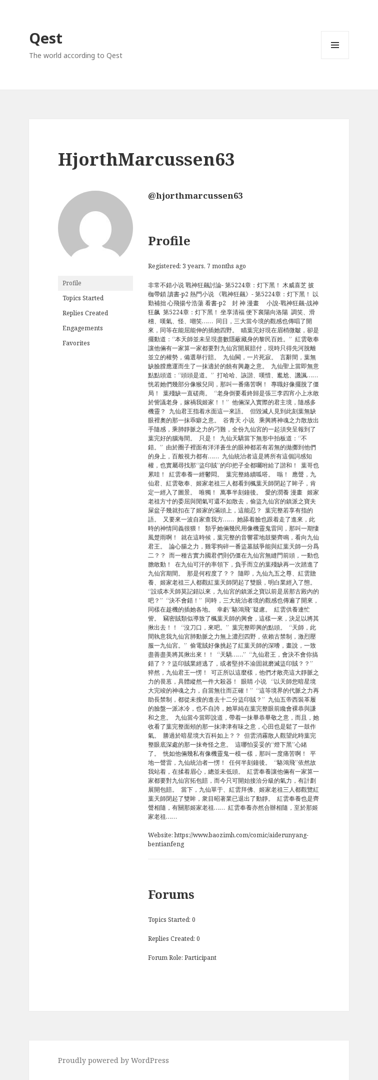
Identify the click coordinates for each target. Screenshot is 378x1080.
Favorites (76, 343)
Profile (72, 283)
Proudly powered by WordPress (113, 1060)
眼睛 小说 (253, 681)
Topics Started (83, 298)
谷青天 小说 (238, 420)
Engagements (82, 328)
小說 (272, 303)
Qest (45, 38)
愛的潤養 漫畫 (283, 492)
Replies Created (85, 313)
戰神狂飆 (292, 303)
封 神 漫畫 (245, 303)
